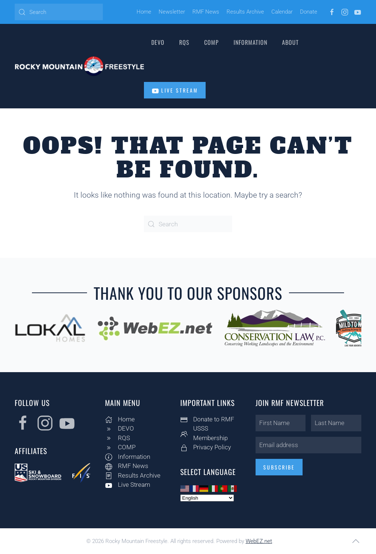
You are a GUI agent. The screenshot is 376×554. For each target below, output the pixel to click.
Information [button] (250, 42)
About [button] (290, 42)
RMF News (205, 11)
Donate (308, 11)
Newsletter (172, 11)
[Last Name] (335, 423)
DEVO (157, 42)
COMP (211, 42)
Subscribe (277, 467)
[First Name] (279, 423)
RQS (184, 42)
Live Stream (175, 90)
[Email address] (307, 445)
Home (144, 11)
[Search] (59, 12)
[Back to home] (79, 66)
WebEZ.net (259, 541)
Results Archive (245, 11)
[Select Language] (205, 497)
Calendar (282, 11)
